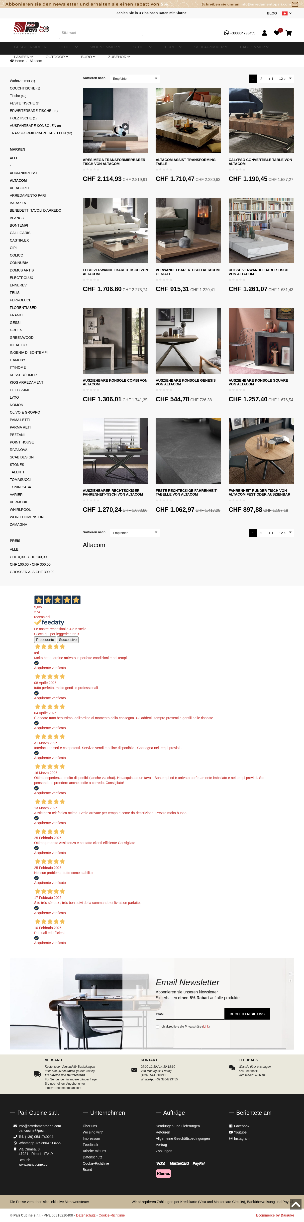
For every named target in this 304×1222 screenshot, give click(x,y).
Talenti (17, 472)
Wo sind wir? (93, 1132)
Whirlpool (20, 510)
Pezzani (17, 435)
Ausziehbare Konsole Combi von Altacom (115, 382)
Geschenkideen (43, 48)
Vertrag (161, 1145)
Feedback (90, 1145)
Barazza (18, 203)
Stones (17, 465)
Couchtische (25, 88)
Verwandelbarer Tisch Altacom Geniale (187, 272)
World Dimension (27, 517)
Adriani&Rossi (23, 173)
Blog (272, 13)
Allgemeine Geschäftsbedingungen (183, 1138)
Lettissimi (19, 390)
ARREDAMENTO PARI (28, 195)
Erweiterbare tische (34, 111)
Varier (16, 495)
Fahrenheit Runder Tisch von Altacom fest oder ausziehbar (259, 492)
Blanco (17, 218)
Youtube (238, 1132)
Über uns (90, 1126)
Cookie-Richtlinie (96, 1163)
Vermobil (19, 502)
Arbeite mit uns (94, 1151)
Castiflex (19, 240)
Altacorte (20, 188)
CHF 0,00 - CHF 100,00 (28, 557)
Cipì (13, 248)
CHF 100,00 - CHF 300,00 (30, 564)
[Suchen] (142, 32)
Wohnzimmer (90, 48)
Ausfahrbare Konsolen (35, 126)
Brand (87, 1170)
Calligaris (20, 233)
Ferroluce (20, 300)
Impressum (91, 1138)
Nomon (16, 405)
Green (16, 330)
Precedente (45, 640)
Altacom (35, 61)
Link (206, 1026)
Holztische (23, 118)
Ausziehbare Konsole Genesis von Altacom (185, 382)
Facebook (239, 1126)
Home (17, 61)
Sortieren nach (94, 78)
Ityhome (18, 367)
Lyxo (14, 397)
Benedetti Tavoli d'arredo (36, 210)
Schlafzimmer (156, 48)
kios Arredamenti (27, 382)
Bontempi (19, 225)
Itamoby (17, 360)
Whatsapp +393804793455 (40, 1143)
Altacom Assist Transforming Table (185, 162)
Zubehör (265, 48)
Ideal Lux (19, 345)
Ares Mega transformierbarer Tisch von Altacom (114, 162)
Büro (247, 48)
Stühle (113, 48)
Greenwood (22, 338)
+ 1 (271, 79)
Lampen (207, 48)
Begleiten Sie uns (247, 1014)
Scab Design (22, 457)
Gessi (15, 323)
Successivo (68, 640)
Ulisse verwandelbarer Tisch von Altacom (258, 272)
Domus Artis (22, 270)
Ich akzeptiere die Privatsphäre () (183, 1027)
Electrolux (21, 278)
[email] (190, 1014)
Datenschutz (92, 1157)
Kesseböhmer (23, 375)
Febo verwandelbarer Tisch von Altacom (115, 272)
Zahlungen (164, 1151)
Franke (17, 315)
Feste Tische (25, 103)
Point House (22, 442)
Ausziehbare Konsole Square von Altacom (258, 382)
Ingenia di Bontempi (29, 352)
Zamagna (18, 524)
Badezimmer (184, 48)
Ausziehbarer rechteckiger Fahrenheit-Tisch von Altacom (113, 492)
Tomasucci (20, 480)
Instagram (239, 1138)
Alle (14, 158)
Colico (16, 255)
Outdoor (228, 48)
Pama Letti (20, 420)
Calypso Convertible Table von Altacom (260, 162)
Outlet (67, 48)
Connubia (19, 263)
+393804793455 (239, 33)
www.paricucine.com (35, 1164)
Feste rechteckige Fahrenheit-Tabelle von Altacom (186, 492)
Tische (132, 48)
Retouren (163, 1132)
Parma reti (20, 427)
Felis (15, 293)
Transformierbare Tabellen (41, 133)
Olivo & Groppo (25, 412)
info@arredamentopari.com (40, 1126)
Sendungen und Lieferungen (178, 1126)
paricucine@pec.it (33, 1131)
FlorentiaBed (23, 308)
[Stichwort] (98, 32)
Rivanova (18, 450)
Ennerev (18, 285)
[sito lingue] (287, 13)
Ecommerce (275, 1215)
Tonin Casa (20, 487)
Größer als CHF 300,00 (32, 572)
